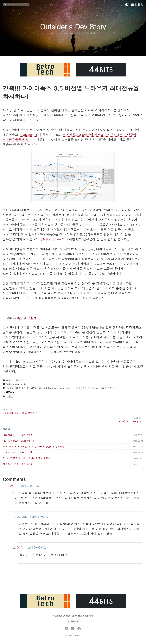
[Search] (16, 4)
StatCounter (28, 134)
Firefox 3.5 (80, 387)
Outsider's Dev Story (73, 26)
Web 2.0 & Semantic (16, 384)
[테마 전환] (126, 4)
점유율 (116, 387)
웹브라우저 (36, 387)
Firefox (10, 387)
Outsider (76, 635)
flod (20, 317)
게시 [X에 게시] (10, 396)
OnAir (14, 486)
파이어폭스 (20, 387)
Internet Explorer (66, 387)
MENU (137, 4)
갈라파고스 (106, 387)
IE (28, 387)
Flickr (32, 317)
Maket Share (52, 239)
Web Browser (49, 387)
